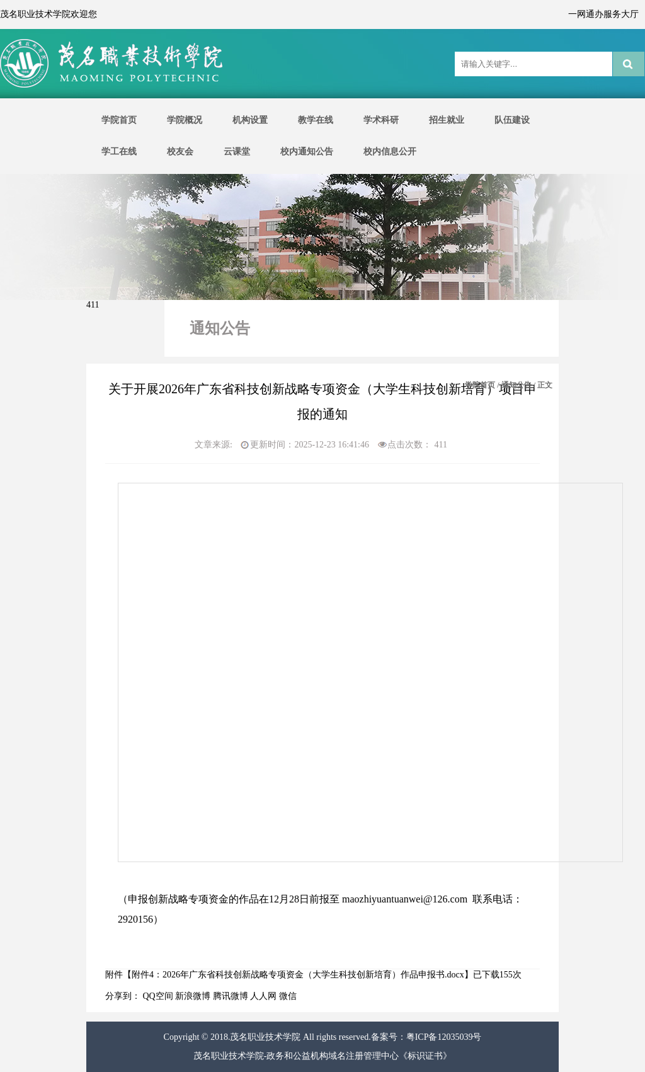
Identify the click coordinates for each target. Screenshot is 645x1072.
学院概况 (184, 120)
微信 (288, 996)
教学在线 (315, 120)
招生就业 (446, 120)
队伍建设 (512, 120)
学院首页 (119, 120)
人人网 (263, 996)
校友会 (180, 151)
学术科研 (381, 120)
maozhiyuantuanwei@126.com (404, 899)
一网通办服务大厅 (603, 14)
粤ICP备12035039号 (444, 1037)
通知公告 (516, 385)
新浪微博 (192, 996)
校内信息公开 (389, 151)
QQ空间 (158, 996)
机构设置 (250, 120)
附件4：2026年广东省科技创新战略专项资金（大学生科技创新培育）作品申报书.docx (298, 974)
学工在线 (119, 151)
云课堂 (237, 151)
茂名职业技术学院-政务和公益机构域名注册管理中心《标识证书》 (322, 1056)
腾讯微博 (230, 996)
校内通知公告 (306, 151)
